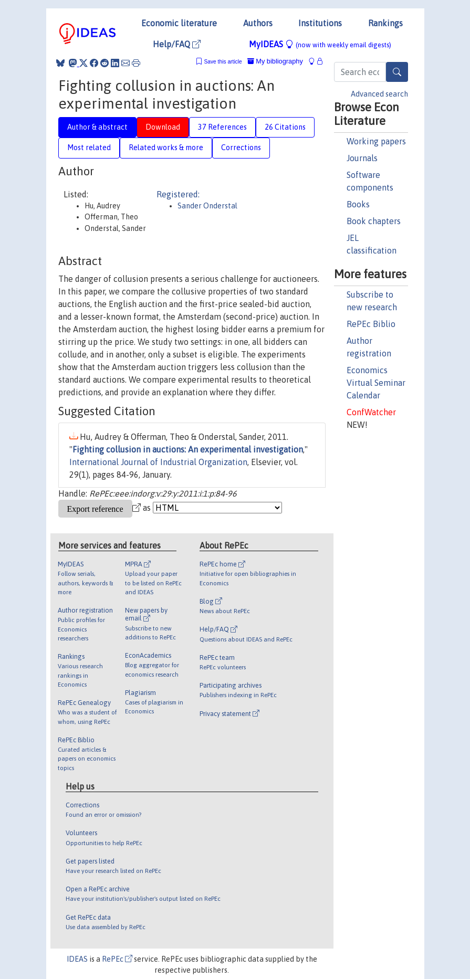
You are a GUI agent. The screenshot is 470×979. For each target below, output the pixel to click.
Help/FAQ (177, 44)
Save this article (223, 62)
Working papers (376, 141)
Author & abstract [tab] (97, 127)
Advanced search (379, 94)
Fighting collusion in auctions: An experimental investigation (187, 449)
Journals (362, 158)
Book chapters (374, 221)
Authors (258, 23)
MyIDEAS (320, 44)
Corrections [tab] (241, 147)
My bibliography (275, 61)
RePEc (117, 959)
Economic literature (179, 23)
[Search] (397, 72)
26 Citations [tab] (285, 127)
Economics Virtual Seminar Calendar (376, 382)
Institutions (320, 23)
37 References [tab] (222, 127)
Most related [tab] (89, 147)
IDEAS (77, 959)
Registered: (178, 194)
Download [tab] (162, 127)
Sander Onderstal (207, 206)
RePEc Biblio (371, 324)
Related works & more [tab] (166, 147)
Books (358, 204)
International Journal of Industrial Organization (158, 462)
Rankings (385, 23)
